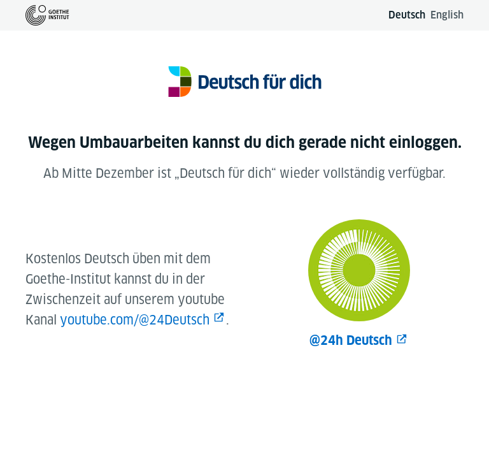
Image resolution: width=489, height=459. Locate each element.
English (447, 15)
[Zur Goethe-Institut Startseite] (47, 15)
